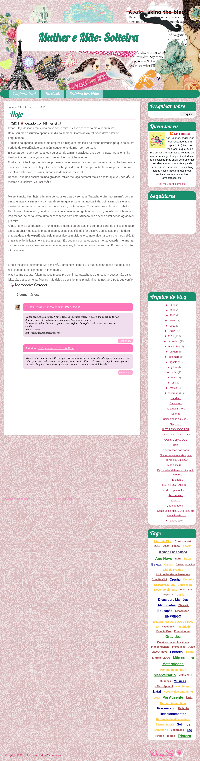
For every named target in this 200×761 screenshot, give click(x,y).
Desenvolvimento (165, 589)
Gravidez (40, 285)
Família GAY (163, 631)
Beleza (156, 564)
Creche (175, 579)
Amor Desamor (173, 552)
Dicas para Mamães (173, 599)
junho (174, 372)
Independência (160, 646)
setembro (174, 356)
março (173, 387)
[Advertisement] (72, 467)
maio (174, 377)
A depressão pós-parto (176, 450)
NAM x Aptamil (164, 686)
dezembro (173, 341)
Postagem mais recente (16, 498)
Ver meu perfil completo (172, 183)
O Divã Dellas (33, 306)
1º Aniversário (183, 541)
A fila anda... (176, 479)
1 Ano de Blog (163, 541)
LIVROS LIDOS (161, 657)
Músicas (180, 681)
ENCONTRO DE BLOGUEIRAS (173, 621)
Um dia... (176, 398)
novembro (174, 346)
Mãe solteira (183, 658)
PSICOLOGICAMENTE (175, 484)
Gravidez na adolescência (173, 642)
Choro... (175, 500)
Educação (165, 611)
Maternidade (173, 664)
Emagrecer (182, 610)
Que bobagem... (175, 505)
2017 (172, 310)
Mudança (165, 680)
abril (174, 382)
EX (157, 626)
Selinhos (183, 724)
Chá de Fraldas (173, 569)
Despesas (168, 594)
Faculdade (184, 626)
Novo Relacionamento (178, 691)
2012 (172, 330)
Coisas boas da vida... (176, 418)
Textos (171, 735)
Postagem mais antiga (128, 498)
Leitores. (177, 652)
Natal (157, 691)
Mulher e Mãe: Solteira (88, 37)
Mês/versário (165, 675)
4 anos (175, 545)
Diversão (183, 605)
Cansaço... (176, 403)
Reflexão (183, 708)
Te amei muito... (176, 408)
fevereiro (173, 393)
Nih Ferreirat (52, 123)
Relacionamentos (173, 714)
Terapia (159, 735)
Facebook (52, 93)
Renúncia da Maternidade (173, 719)
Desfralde (186, 589)
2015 (172, 320)
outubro (174, 351)
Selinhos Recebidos (84, 93)
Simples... (175, 424)
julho (174, 367)
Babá (187, 558)
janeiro (173, 520)
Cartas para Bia (185, 564)
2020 (172, 304)
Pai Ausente (173, 697)
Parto (189, 697)
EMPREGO (173, 616)
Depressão (185, 584)
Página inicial (24, 93)
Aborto (187, 546)
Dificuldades (166, 605)
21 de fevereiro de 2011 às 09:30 (61, 306)
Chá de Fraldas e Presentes (173, 574)
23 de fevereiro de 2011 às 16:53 (56, 348)
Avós (178, 558)
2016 (172, 315)
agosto (173, 361)
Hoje (16, 114)
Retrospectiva (165, 724)
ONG (157, 697)
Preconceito (166, 708)
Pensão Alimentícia (173, 703)
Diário (180, 594)
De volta (188, 579)
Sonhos (175, 413)
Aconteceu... (176, 495)
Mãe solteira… (175, 464)
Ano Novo (163, 559)
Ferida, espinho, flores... (176, 490)
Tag (189, 730)
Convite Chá (159, 579)
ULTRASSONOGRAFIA (175, 429)
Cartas (168, 564)
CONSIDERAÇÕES (175, 439)
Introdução (178, 646)
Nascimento (183, 686)
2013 (172, 325)
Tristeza (184, 736)
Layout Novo (159, 651)
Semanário (161, 730)
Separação (177, 729)
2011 (171, 336)
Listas (190, 651)
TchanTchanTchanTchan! (176, 434)
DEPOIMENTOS (164, 584)
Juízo (191, 646)
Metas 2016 (185, 675)
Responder (124, 340)
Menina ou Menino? (173, 669)
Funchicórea (182, 631)
